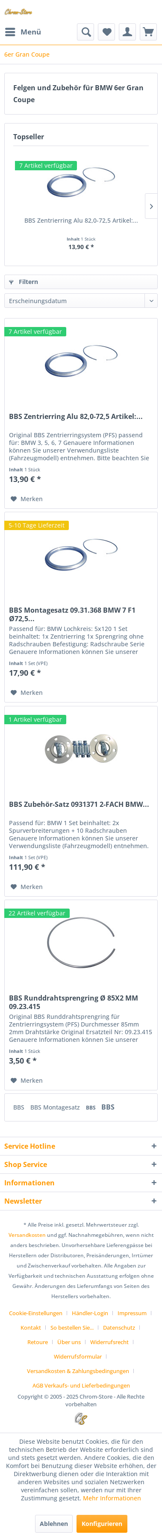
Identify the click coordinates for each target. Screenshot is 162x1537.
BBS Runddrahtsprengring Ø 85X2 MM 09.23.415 (73, 1002)
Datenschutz (119, 1327)
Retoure (37, 1342)
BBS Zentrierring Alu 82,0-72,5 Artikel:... (81, 220)
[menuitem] (22, 31)
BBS (19, 1107)
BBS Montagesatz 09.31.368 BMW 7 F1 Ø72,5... (72, 614)
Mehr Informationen (112, 1498)
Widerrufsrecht (109, 1342)
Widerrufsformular (78, 1356)
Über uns (69, 1342)
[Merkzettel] (106, 31)
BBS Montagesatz (56, 1107)
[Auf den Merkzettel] (27, 499)
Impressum (132, 1313)
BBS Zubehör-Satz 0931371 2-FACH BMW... (79, 804)
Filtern (23, 282)
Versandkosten (27, 1235)
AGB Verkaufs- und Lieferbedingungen (81, 1385)
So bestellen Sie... (72, 1327)
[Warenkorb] (148, 31)
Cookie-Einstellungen (35, 1313)
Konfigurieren (102, 1524)
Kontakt (31, 1327)
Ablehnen (54, 1524)
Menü (23, 31)
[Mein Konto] (127, 31)
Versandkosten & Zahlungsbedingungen (78, 1371)
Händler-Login (90, 1313)
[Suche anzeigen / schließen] (85, 31)
